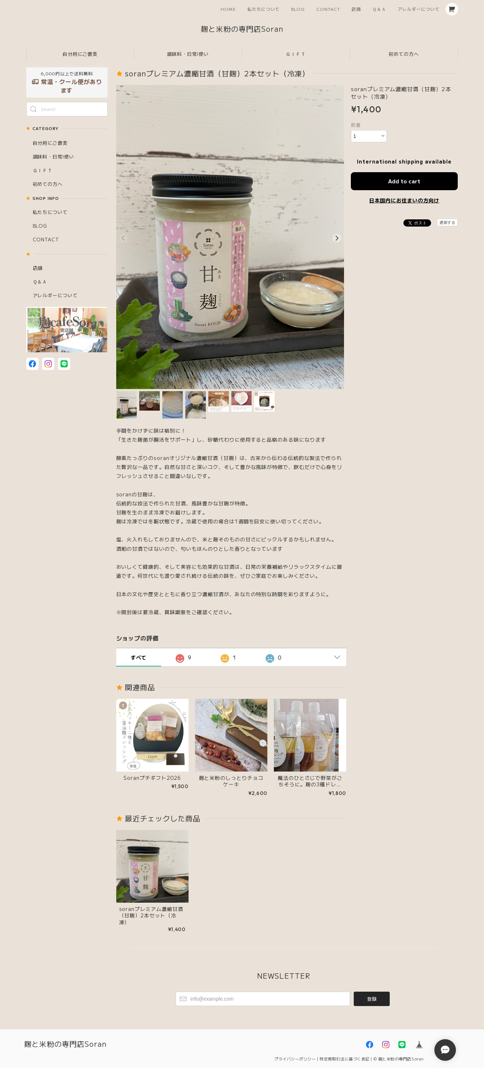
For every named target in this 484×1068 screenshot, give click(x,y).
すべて (139, 657)
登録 (371, 998)
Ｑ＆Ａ (379, 9)
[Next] (337, 238)
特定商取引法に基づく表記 (345, 1059)
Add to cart (404, 181)
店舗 (356, 9)
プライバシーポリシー (295, 1059)
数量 (356, 124)
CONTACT (328, 9)
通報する (447, 222)
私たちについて (263, 9)
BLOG (298, 9)
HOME (228, 9)
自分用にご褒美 (80, 53)
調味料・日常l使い (188, 53)
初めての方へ (404, 53)
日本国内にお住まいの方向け (404, 200)
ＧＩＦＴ (296, 53)
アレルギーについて (419, 9)
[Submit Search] (33, 109)
